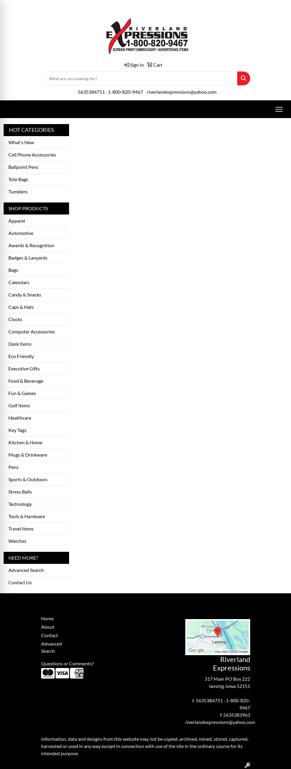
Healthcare (19, 418)
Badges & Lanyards (27, 257)
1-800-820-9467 (125, 92)
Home (47, 618)
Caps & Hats (21, 307)
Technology (20, 504)
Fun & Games (22, 393)
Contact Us (20, 582)
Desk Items (20, 344)
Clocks (15, 319)
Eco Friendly (21, 356)
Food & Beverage (25, 381)
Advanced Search (26, 570)
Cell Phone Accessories (32, 154)
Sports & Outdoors (27, 479)
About (47, 627)
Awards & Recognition (31, 245)
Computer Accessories (31, 331)
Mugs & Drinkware (27, 454)
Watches (17, 541)
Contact (49, 635)
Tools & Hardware (26, 516)
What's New (21, 142)
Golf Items (19, 405)
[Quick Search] (139, 78)
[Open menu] (279, 109)
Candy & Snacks (24, 294)
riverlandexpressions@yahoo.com (182, 92)
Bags (13, 270)
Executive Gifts (24, 368)
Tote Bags (18, 179)
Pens (13, 467)
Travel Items (21, 528)
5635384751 (91, 92)
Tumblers (18, 191)
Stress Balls (20, 491)
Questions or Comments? (67, 663)
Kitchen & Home (25, 442)
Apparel (16, 220)
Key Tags (17, 430)
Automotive (20, 233)
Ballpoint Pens (23, 167)
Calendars (18, 282)
